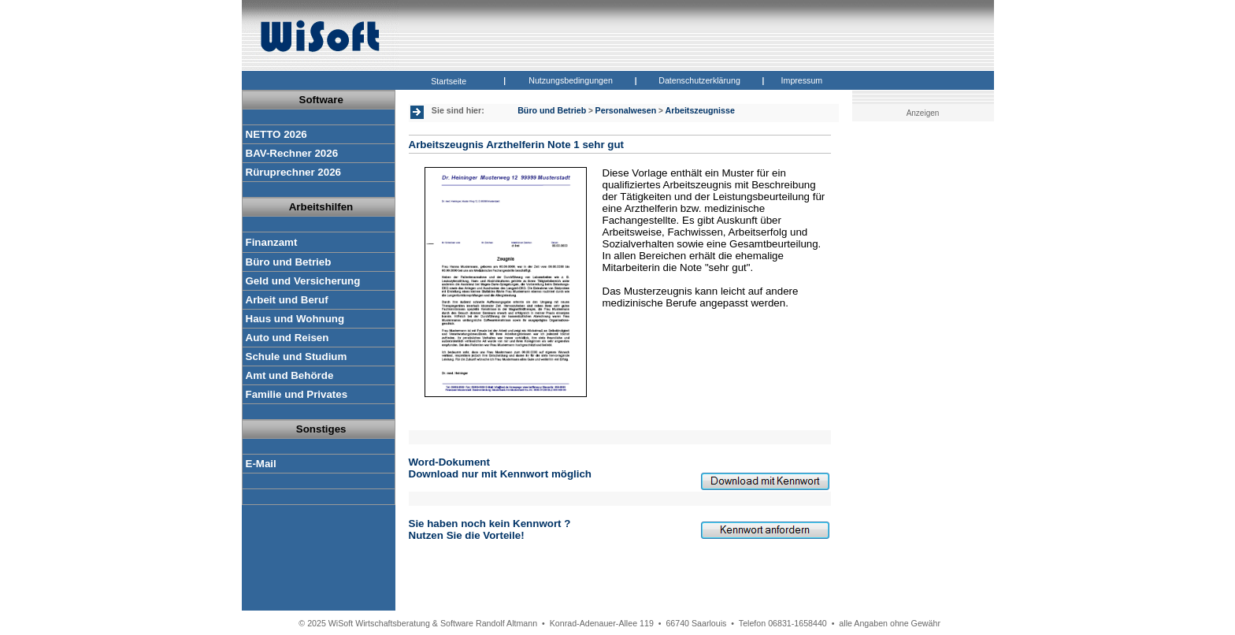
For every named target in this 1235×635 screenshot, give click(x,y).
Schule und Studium (296, 356)
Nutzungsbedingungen (570, 80)
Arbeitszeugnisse (700, 110)
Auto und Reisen (287, 337)
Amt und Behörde (290, 375)
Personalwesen (626, 110)
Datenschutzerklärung (699, 80)
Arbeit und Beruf (287, 300)
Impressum (802, 80)
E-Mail (261, 464)
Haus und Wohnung (295, 319)
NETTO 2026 (276, 134)
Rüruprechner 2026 (293, 172)
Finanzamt (272, 242)
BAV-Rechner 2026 (292, 153)
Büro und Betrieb (289, 262)
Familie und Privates (297, 394)
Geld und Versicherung (303, 281)
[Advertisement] (926, 374)
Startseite (448, 81)
